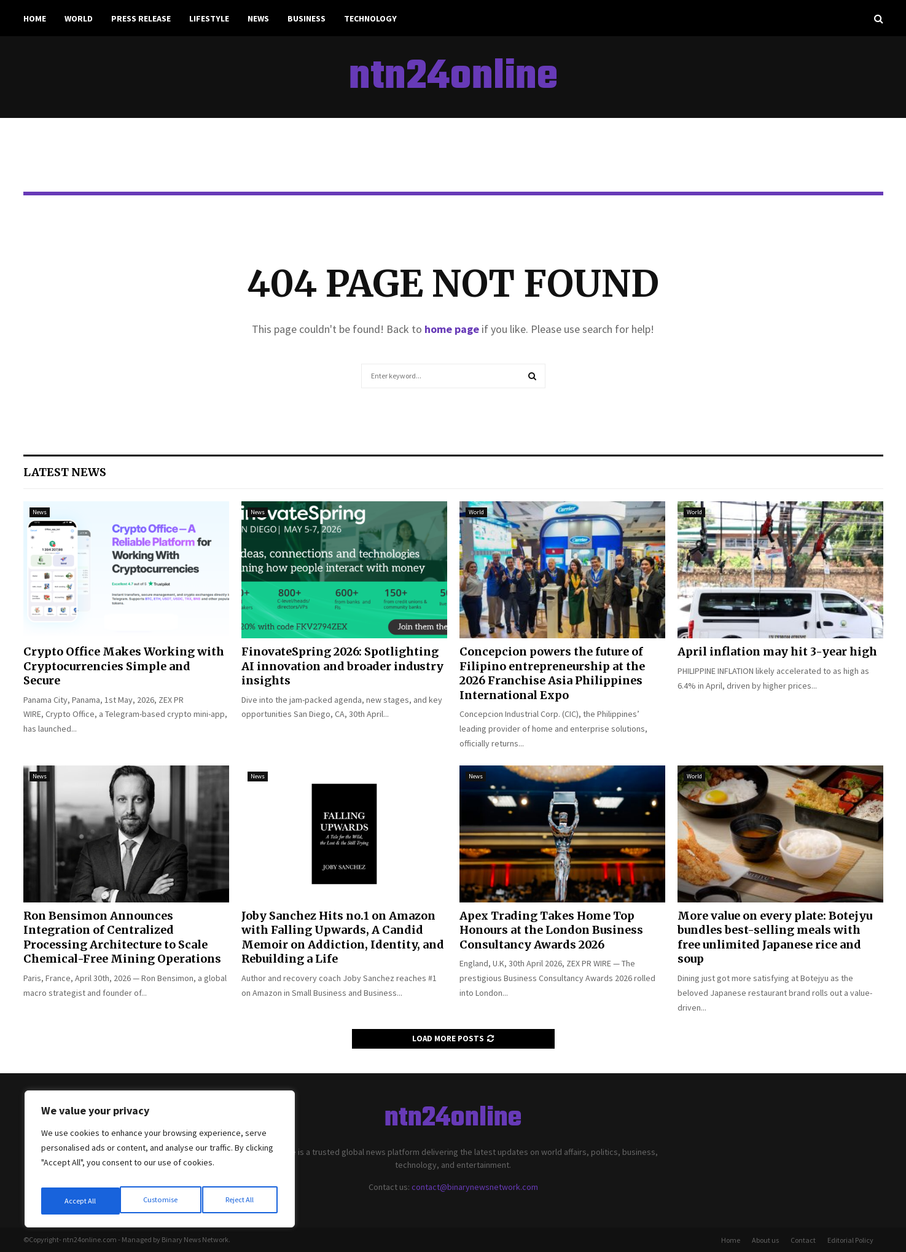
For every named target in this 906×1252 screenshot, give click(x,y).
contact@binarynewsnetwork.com (475, 1186)
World (78, 18)
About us (765, 1240)
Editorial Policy (850, 1240)
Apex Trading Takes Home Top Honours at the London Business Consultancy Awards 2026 (551, 930)
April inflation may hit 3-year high (777, 651)
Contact (803, 1240)
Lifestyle (209, 18)
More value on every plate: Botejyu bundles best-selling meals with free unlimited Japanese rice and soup (775, 937)
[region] (160, 1162)
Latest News (64, 472)
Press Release (141, 18)
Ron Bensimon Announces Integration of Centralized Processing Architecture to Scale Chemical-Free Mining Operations (122, 937)
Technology (370, 18)
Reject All (161, 1201)
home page (451, 329)
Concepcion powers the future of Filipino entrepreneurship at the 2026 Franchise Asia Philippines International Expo (552, 673)
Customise (80, 1201)
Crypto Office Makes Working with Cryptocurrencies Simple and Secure (123, 665)
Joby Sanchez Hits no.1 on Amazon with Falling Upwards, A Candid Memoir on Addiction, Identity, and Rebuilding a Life (342, 937)
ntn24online (453, 77)
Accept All (240, 1201)
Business (306, 18)
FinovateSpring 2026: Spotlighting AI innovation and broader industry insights (342, 665)
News (258, 18)
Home (34, 18)
